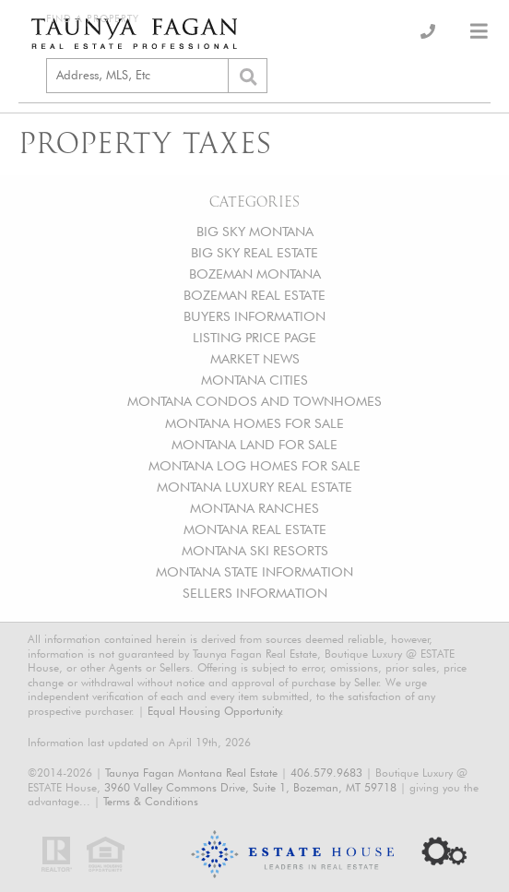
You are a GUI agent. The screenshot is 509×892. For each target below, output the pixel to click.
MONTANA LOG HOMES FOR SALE (254, 465)
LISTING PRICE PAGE (254, 337)
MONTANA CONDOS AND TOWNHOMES (254, 401)
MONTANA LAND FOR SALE (254, 444)
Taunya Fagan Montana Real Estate (191, 772)
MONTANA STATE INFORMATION (254, 571)
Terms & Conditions (150, 801)
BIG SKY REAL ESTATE (254, 252)
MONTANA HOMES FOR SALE (254, 423)
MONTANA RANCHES (254, 508)
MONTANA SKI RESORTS (255, 550)
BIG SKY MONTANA (255, 231)
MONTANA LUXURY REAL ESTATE (254, 486)
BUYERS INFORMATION (254, 316)
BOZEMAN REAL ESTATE (254, 295)
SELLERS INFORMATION (255, 593)
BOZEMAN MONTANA (255, 273)
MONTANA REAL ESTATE (254, 529)
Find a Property (92, 19)
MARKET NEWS (255, 358)
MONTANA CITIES (254, 379)
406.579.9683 (326, 772)
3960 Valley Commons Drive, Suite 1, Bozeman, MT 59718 (250, 787)
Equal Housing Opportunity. (216, 711)
